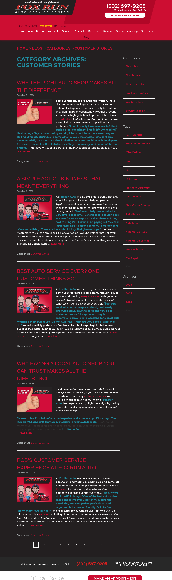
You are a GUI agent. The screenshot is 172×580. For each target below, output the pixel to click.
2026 (129, 305)
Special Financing (127, 42)
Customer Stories (94, 59)
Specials (80, 42)
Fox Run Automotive (139, 156)
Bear (129, 174)
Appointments (50, 42)
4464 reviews (60, 37)
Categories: (132, 69)
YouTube (62, 561)
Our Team (147, 42)
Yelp (53, 561)
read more (96, 155)
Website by (133, 571)
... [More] (128, 286)
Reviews (108, 42)
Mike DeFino (134, 165)
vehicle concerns (69, 329)
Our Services (134, 86)
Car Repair (132, 278)
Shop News (133, 77)
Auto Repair (133, 229)
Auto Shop (132, 238)
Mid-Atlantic (134, 211)
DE (128, 183)
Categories (58, 59)
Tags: (127, 139)
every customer (66, 296)
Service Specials (136, 123)
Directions (94, 42)
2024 (129, 323)
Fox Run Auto (134, 147)
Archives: (130, 297)
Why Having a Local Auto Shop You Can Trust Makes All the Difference (68, 364)
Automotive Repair (138, 247)
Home (21, 42)
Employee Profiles (137, 104)
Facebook (33, 561)
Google (43, 561)
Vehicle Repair (135, 269)
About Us (33, 42)
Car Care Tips (134, 113)
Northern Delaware (138, 201)
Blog (87, 48)
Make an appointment (125, 26)
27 (101, 527)
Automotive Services (133, 258)
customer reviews (71, 389)
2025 (129, 314)
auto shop (84, 126)
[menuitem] (21, 42)
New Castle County (138, 220)
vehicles (84, 497)
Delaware (132, 192)
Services (67, 42)
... (93, 527)
